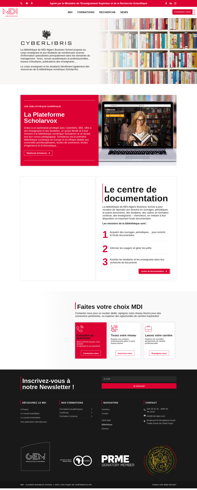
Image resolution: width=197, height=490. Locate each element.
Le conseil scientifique (31, 414)
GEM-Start (106, 421)
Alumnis (105, 430)
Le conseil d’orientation (31, 419)
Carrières (106, 410)
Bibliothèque (107, 426)
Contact (105, 414)
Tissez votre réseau (123, 335)
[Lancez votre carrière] (148, 329)
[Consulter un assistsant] (80, 329)
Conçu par (164, 486)
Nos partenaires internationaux (34, 423)
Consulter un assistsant (85, 337)
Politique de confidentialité (76, 486)
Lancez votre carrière (158, 335)
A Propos (25, 410)
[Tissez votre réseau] (114, 329)
